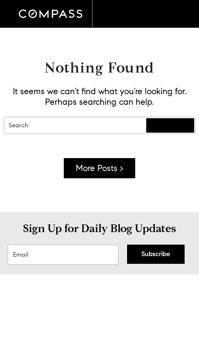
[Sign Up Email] (63, 255)
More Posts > (99, 168)
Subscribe (155, 254)
